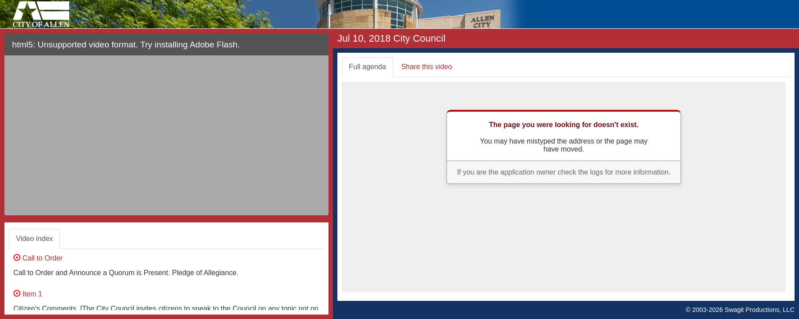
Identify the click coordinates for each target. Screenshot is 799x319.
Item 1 (27, 294)
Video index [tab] (34, 238)
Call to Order (38, 258)
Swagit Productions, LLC (759, 309)
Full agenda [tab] (367, 66)
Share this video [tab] (426, 66)
